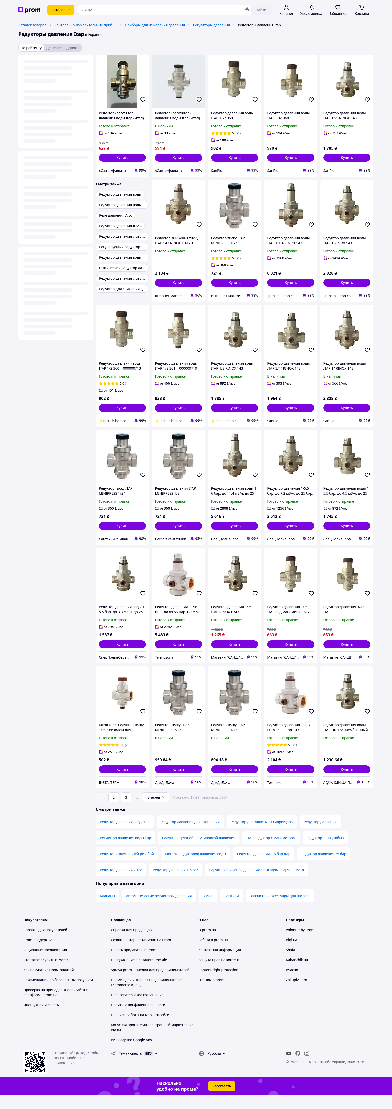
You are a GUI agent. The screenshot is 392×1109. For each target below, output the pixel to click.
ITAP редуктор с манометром (271, 851)
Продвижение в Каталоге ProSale (139, 973)
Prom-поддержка (38, 953)
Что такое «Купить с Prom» (46, 973)
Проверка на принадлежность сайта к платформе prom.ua (56, 1006)
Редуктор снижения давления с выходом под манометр (256, 883)
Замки (208, 909)
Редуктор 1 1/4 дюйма (325, 851)
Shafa (290, 963)
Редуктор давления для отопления (190, 835)
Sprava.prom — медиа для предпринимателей (150, 983)
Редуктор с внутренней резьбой (127, 867)
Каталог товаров (32, 25)
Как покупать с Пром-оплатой (49, 983)
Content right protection (218, 983)
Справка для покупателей (45, 943)
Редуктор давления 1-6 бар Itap (263, 867)
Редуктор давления (320, 835)
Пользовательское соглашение (137, 1008)
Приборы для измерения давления (155, 25)
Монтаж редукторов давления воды (195, 867)
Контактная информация (219, 963)
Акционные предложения (45, 963)
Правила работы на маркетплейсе (140, 1028)
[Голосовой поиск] (247, 10)
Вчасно (292, 983)
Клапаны (107, 909)
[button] (122, 158)
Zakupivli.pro (296, 993)
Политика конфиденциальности (138, 1018)
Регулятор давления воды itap (125, 851)
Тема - (131, 1067)
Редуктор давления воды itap (125, 835)
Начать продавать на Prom (133, 963)
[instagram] (307, 1067)
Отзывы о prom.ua (214, 993)
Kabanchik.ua (297, 973)
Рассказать (221, 1100)
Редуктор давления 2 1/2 (121, 883)
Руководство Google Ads (131, 1053)
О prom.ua (207, 943)
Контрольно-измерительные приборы (85, 25)
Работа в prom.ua (213, 953)
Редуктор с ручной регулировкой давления (199, 851)
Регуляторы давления (211, 25)
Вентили (231, 909)
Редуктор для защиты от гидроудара (262, 835)
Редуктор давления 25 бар (324, 867)
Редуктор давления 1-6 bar (175, 883)
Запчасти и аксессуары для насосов (280, 909)
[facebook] (298, 1067)
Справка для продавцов (131, 943)
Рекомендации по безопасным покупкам (58, 993)
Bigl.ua (291, 953)
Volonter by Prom (300, 943)
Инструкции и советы (42, 1018)
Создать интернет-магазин (133, 953)
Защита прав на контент (219, 973)
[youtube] (289, 1067)
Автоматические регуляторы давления (159, 909)
